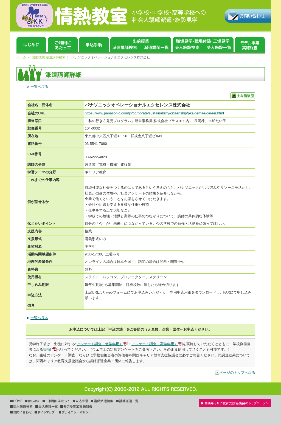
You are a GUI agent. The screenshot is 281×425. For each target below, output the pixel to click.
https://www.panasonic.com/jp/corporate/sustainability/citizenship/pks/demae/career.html (154, 113)
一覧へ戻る (39, 87)
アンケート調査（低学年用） (100, 344)
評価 (48, 349)
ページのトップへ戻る (237, 372)
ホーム (21, 57)
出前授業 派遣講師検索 (49, 57)
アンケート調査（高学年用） (154, 344)
